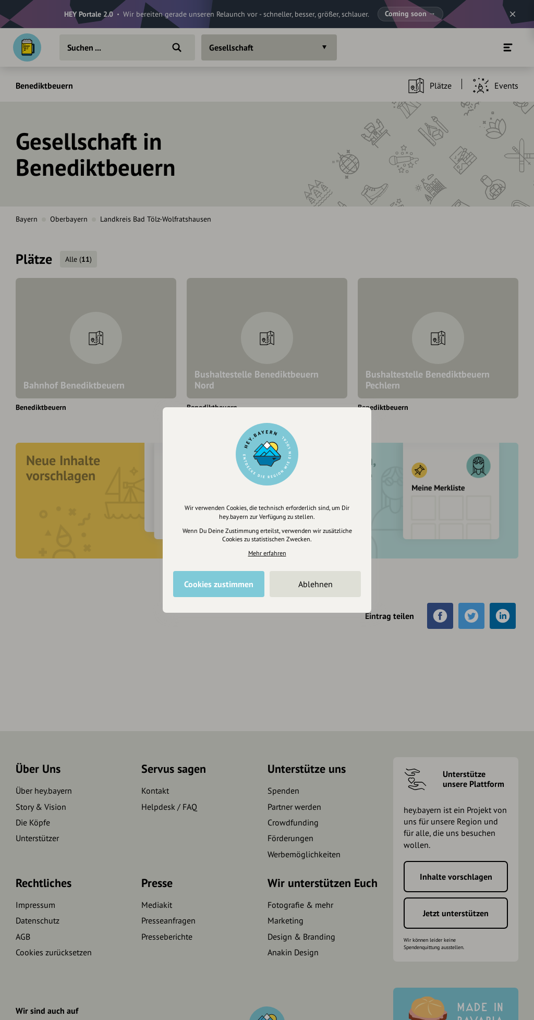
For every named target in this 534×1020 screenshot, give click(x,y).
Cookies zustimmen (218, 584)
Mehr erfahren (267, 553)
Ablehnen (315, 584)
